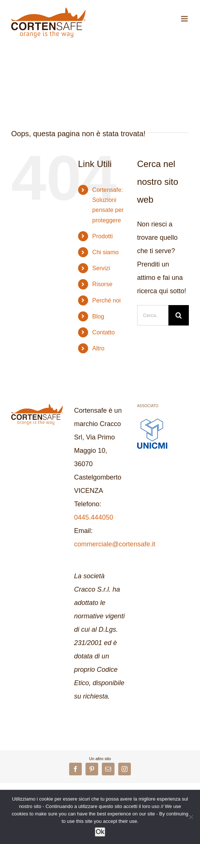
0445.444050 (93, 517)
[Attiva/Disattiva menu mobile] (185, 19)
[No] (190, 817)
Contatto (103, 332)
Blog (98, 316)
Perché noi (106, 300)
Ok (100, 831)
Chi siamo (105, 252)
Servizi (101, 268)
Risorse (102, 284)
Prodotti (102, 236)
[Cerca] (178, 315)
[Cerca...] (152, 315)
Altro (98, 348)
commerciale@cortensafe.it (114, 544)
